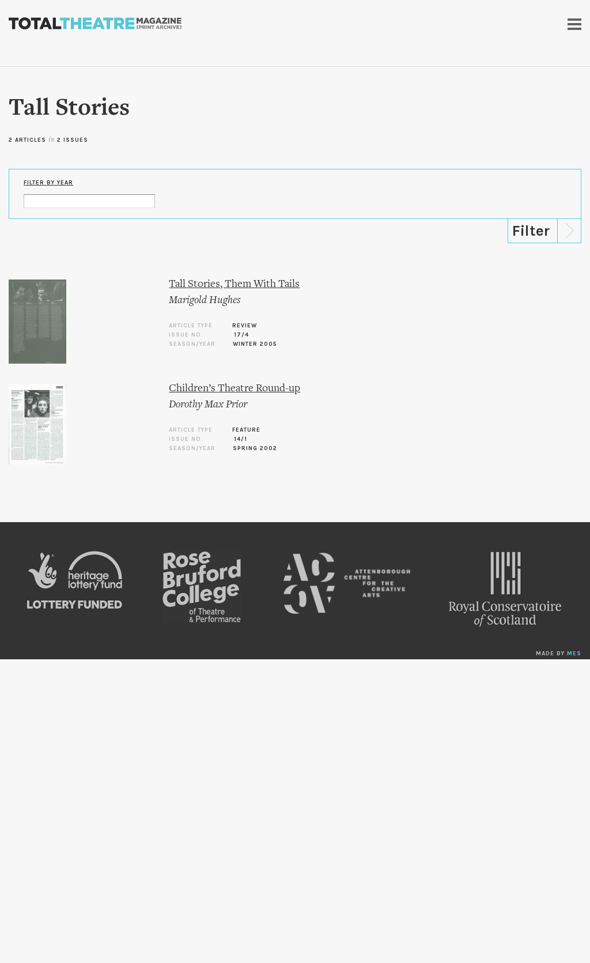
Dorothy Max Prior (208, 404)
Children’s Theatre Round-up (234, 388)
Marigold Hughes (204, 300)
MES (574, 653)
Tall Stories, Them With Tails (234, 284)
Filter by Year (48, 182)
